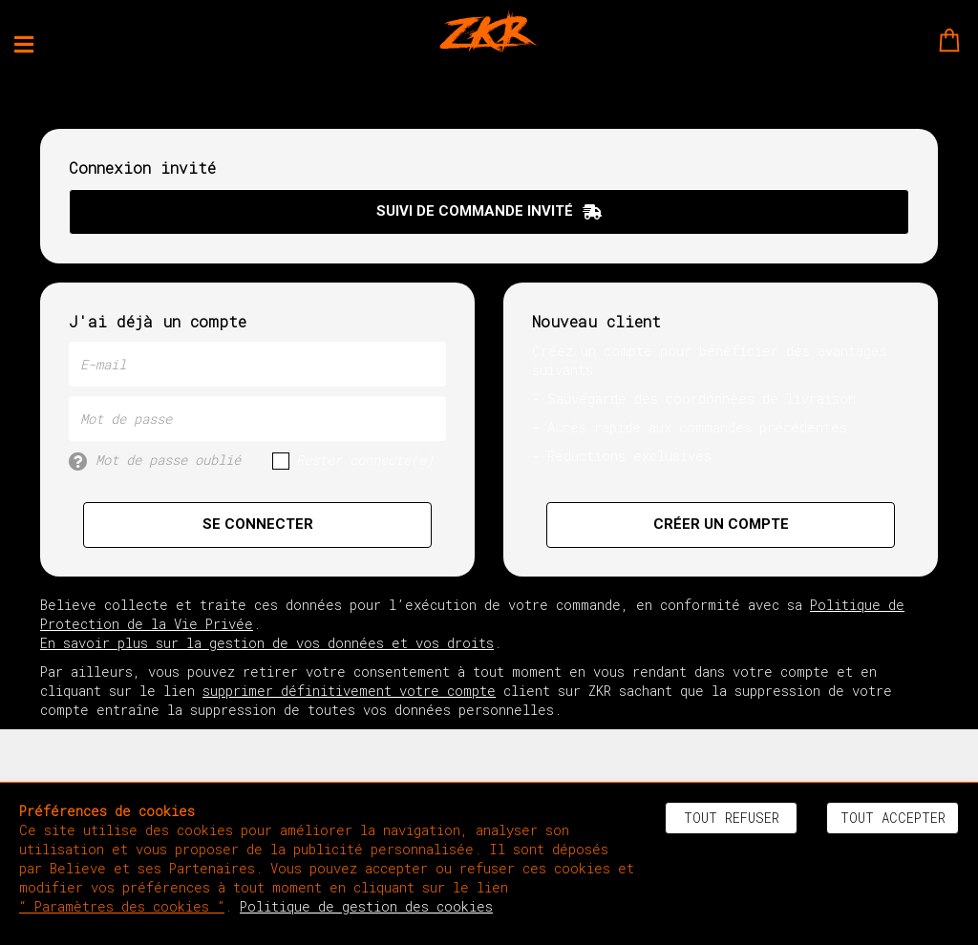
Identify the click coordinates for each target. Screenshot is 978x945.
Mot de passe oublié (155, 461)
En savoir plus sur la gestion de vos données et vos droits (267, 643)
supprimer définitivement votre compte (349, 691)
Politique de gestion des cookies (366, 906)
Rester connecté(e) (353, 460)
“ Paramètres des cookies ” (121, 906)
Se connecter (257, 524)
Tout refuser (731, 817)
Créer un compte (721, 524)
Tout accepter (893, 817)
